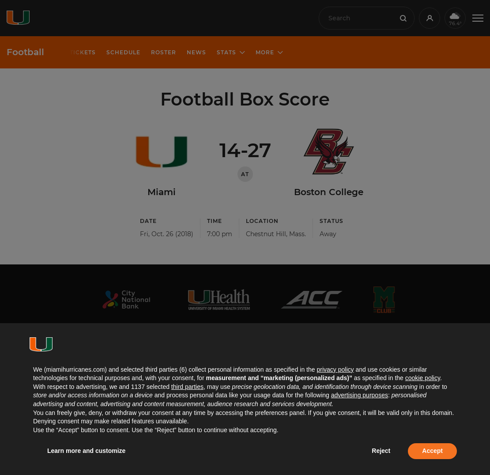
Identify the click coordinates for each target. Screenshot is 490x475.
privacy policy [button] (335, 369)
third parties (187, 386)
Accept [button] (432, 450)
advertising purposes (359, 395)
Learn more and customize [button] (86, 450)
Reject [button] (381, 450)
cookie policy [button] (422, 377)
